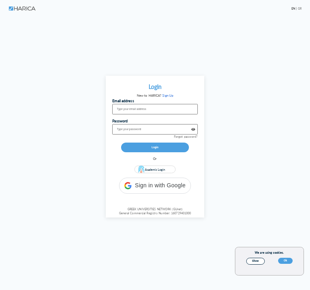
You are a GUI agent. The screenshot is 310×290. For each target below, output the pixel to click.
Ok (285, 260)
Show (255, 261)
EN (293, 8)
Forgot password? (186, 136)
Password (120, 121)
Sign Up (167, 95)
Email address (123, 101)
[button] (155, 186)
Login (155, 147)
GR (300, 8)
